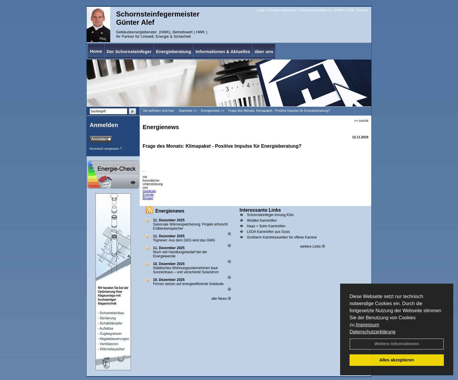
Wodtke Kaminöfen (262, 220)
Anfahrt (339, 10)
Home (96, 51)
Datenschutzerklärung (373, 331)
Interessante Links (260, 210)
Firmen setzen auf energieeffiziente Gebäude (188, 284)
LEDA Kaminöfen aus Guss (268, 232)
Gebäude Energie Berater (149, 194)
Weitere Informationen (396, 343)
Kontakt (272, 10)
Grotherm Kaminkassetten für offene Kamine (282, 237)
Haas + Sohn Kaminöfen (266, 226)
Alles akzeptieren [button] (396, 360)
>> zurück (361, 120)
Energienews (169, 210)
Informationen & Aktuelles (222, 51)
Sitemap (362, 10)
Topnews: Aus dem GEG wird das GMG (184, 240)
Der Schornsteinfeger (129, 51)
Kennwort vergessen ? (106, 148)
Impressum (367, 324)
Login (261, 10)
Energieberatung (173, 51)
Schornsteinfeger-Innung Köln (270, 215)
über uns (264, 51)
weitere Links (312, 246)
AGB (350, 10)
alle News (220, 299)
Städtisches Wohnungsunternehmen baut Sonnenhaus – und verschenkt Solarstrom (186, 270)
